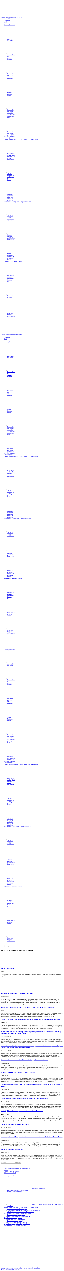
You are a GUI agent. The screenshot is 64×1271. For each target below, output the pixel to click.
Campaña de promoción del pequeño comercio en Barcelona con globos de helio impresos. (30, 1019)
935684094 (19, 17)
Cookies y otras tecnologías (11, 1171)
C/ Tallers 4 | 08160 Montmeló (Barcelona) (28, 1268)
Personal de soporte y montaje (15, 1221)
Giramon (6, 944)
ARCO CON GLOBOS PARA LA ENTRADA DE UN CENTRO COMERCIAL (27, 1007)
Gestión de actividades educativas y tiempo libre (17, 1168)
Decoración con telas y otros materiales (17, 1190)
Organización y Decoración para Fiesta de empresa (18, 1072)
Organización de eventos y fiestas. (13, 261)
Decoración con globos (26, 1188)
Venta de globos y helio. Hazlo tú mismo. (15, 1225)
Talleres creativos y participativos (16, 1215)
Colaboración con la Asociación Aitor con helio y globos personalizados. (24, 1060)
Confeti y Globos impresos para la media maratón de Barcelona (22, 1111)
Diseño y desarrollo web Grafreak (10, 1269)
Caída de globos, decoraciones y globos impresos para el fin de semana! (24, 1098)
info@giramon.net (11, 17)
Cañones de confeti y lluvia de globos (17, 1209)
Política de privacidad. (10, 1173)
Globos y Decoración (9, 25)
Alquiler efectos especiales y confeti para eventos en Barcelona (21, 139)
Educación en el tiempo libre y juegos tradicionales (17, 201)
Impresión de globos (9, 136)
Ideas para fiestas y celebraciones (16, 1219)
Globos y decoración (7, 968)
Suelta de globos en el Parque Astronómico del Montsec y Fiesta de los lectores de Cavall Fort (31, 1137)
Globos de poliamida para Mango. (12, 1149)
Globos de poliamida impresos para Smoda (15, 1124)
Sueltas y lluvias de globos (14, 1191)
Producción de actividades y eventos (17, 1222)
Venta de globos (8, 137)
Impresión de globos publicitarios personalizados (17, 993)
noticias (6, 1170)
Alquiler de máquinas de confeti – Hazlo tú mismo (20, 1212)
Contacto (3, 17)
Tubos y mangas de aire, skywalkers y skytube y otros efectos (23, 1210)
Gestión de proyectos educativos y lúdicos (18, 1216)
